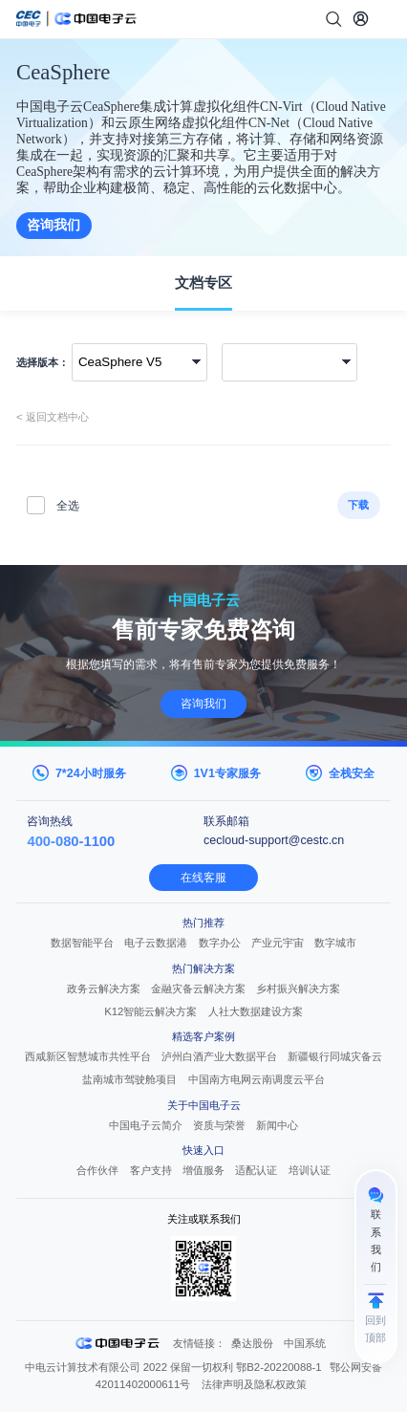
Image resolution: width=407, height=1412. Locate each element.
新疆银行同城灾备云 (335, 1056)
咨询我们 (53, 225)
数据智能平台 (82, 942)
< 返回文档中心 (52, 417)
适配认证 (256, 1170)
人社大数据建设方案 (255, 1011)
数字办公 (220, 942)
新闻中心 (277, 1125)
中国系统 (305, 1343)
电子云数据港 (155, 942)
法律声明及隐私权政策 (254, 1384)
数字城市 (335, 942)
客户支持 (151, 1170)
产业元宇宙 (277, 942)
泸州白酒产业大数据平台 (219, 1056)
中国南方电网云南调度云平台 (256, 1079)
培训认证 (310, 1170)
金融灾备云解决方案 (198, 988)
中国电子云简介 (145, 1125)
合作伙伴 (97, 1170)
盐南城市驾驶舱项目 (129, 1079)
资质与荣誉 (219, 1125)
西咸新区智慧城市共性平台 (88, 1056)
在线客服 (203, 877)
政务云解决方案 (103, 988)
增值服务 (203, 1170)
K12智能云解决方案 (150, 1011)
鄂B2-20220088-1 (278, 1367)
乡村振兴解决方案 (298, 988)
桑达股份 (252, 1343)
